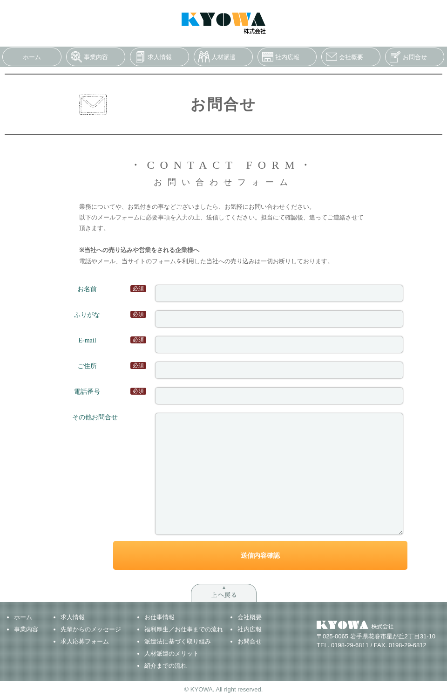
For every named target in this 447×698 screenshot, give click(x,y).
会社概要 (351, 57)
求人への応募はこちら (333, 9)
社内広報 (287, 57)
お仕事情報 (159, 617)
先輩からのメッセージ (91, 629)
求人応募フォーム (85, 641)
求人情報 (160, 57)
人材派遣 (223, 57)
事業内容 (96, 57)
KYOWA (224, 23)
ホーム (32, 57)
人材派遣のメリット (171, 653)
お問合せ (415, 57)
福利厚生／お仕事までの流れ (183, 629)
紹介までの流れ (165, 665)
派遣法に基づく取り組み (177, 641)
